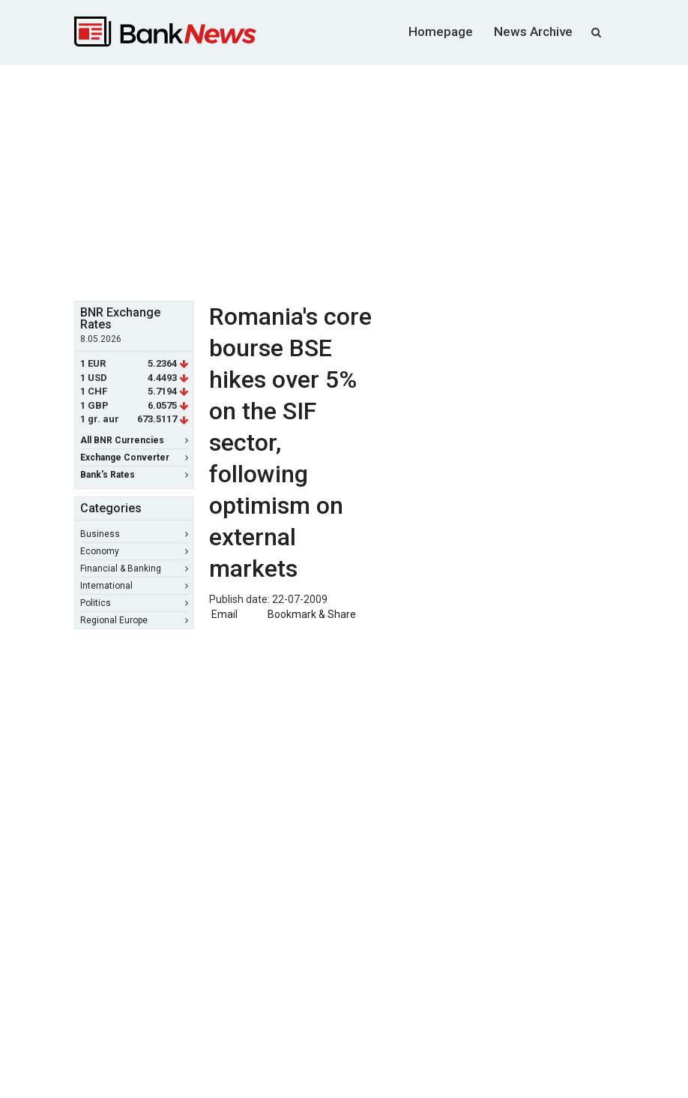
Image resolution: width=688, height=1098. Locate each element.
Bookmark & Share (312, 614)
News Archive (533, 31)
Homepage (440, 31)
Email (223, 614)
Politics (134, 603)
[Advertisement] (381, 181)
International (134, 585)
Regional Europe (134, 620)
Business (134, 534)
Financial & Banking (134, 568)
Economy (134, 551)
